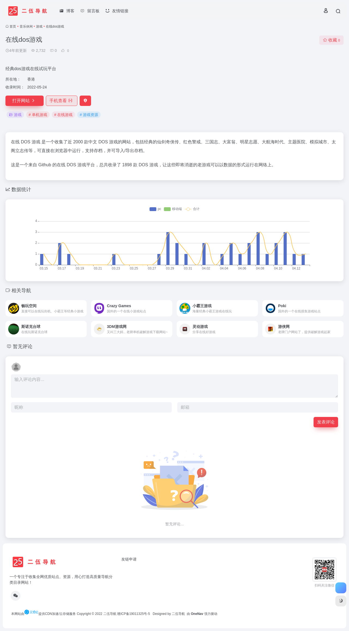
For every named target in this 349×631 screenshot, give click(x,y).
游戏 (39, 26)
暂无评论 (22, 346)
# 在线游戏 (63, 114)
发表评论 (326, 422)
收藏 (331, 40)
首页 (13, 26)
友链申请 (129, 559)
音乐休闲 (26, 26)
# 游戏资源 (89, 114)
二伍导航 (109, 614)
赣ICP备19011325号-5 (133, 614)
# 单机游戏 (38, 114)
